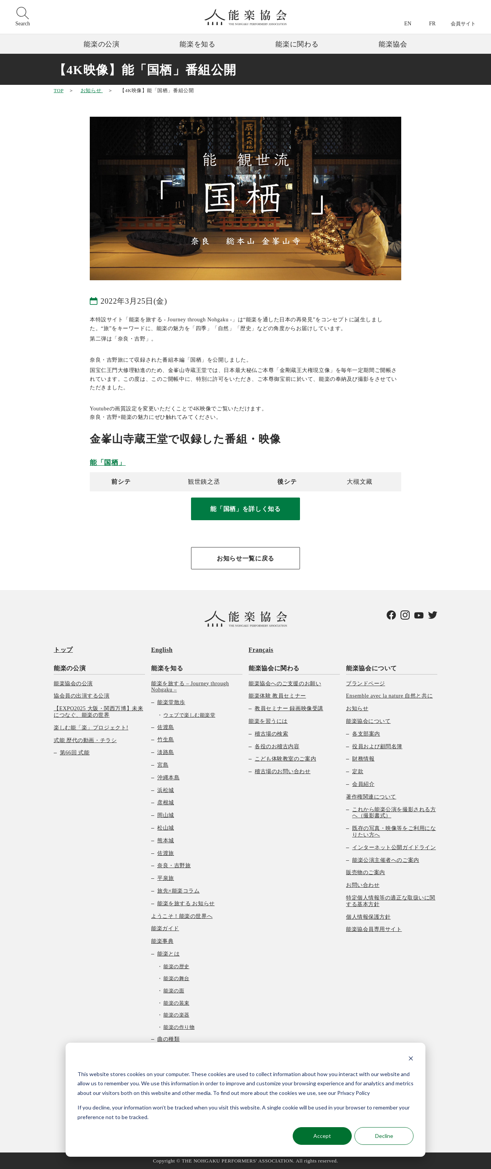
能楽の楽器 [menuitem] (176, 1015)
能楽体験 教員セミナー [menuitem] (277, 696)
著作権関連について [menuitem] (371, 797)
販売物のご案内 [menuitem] (365, 872)
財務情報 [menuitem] (363, 759)
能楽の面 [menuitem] (173, 991)
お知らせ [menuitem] (357, 708)
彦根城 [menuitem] (165, 802)
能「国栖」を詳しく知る (245, 509)
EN (408, 23)
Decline (384, 1136)
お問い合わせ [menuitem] (362, 885)
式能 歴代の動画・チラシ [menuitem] (85, 740)
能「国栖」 (108, 462)
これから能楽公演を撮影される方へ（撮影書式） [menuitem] (394, 813)
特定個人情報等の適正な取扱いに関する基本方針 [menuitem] (390, 901)
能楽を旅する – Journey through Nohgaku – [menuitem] (190, 687)
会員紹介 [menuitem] (363, 784)
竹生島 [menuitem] (165, 739)
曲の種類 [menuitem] (168, 1039)
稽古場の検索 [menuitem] (271, 734)
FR (432, 23)
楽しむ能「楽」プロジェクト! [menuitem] (91, 728)
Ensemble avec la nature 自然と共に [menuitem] (389, 696)
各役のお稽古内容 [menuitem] (277, 746)
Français (261, 650)
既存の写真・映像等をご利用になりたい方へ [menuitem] (394, 831)
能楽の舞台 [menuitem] (176, 978)
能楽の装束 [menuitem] (176, 1003)
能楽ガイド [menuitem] (165, 928)
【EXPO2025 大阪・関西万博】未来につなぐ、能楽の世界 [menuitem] (98, 712)
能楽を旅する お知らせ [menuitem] (186, 903)
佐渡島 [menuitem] (165, 727)
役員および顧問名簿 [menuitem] (377, 746)
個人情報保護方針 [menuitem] (368, 917)
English (162, 650)
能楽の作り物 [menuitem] (178, 1027)
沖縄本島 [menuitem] (168, 777)
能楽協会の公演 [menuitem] (73, 683)
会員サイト (463, 23)
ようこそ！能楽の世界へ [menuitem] (182, 916)
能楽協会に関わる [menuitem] (274, 668)
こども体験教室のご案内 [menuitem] (285, 759)
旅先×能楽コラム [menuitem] (178, 891)
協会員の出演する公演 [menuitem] (82, 696)
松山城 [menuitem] (165, 828)
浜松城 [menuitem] (165, 790)
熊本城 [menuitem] (165, 840)
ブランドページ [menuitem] (365, 683)
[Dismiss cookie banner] (411, 1059)
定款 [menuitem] (357, 771)
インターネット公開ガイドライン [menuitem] (394, 847)
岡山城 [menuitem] (165, 815)
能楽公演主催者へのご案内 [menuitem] (385, 860)
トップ (63, 650)
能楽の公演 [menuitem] (70, 668)
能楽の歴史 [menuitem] (176, 966)
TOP (58, 90)
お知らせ (92, 90)
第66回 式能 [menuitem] (74, 753)
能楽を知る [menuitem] (167, 668)
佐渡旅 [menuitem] (165, 853)
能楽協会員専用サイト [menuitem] (374, 929)
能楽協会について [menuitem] (371, 668)
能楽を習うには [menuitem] (268, 721)
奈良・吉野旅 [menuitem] (174, 865)
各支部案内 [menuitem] (366, 734)
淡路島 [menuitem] (165, 752)
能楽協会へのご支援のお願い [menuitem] (285, 683)
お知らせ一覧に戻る (245, 558)
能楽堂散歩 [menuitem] (171, 702)
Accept (322, 1136)
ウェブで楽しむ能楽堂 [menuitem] (189, 715)
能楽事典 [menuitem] (162, 941)
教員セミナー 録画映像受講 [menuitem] (289, 708)
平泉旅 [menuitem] (165, 878)
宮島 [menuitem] (162, 765)
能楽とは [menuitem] (168, 954)
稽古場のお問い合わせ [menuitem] (283, 771)
